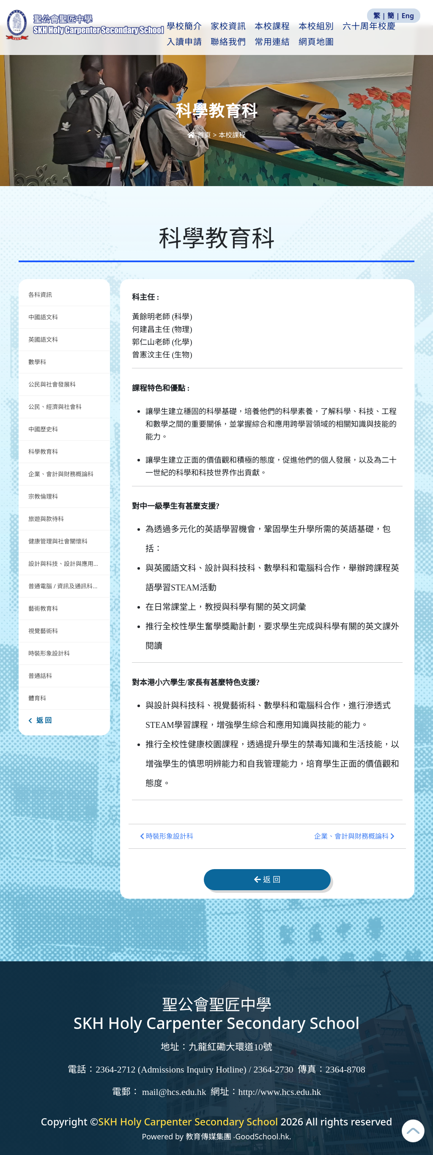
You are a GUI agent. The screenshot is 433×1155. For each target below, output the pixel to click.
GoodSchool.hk (262, 1136)
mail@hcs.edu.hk (174, 1092)
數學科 (37, 362)
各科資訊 (40, 295)
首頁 (200, 135)
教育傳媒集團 (208, 1136)
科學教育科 (43, 451)
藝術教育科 (43, 608)
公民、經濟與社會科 (55, 407)
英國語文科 (43, 339)
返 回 (40, 720)
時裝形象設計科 (49, 653)
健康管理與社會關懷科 (58, 541)
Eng (408, 15)
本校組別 (338, 34)
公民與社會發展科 (52, 384)
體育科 (37, 698)
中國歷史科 (43, 429)
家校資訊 (250, 34)
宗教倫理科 (43, 496)
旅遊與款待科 (46, 519)
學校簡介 (206, 34)
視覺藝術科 (43, 631)
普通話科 (40, 676)
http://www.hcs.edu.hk (279, 1092)
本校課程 (294, 34)
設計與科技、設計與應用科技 (66, 564)
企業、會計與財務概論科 (60, 474)
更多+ (378, 34)
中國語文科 (43, 317)
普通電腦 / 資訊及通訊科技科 (66, 586)
